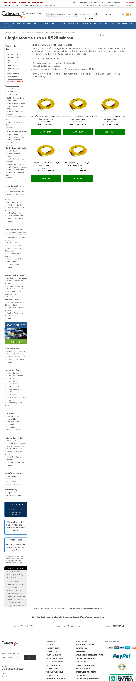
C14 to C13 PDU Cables (15, 413)
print (108, 31)
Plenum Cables (12, 391)
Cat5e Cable (11, 136)
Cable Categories (34, 15)
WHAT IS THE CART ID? (55, 656)
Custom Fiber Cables (14, 239)
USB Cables (10, 82)
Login (108, 14)
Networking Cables (11, 76)
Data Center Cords (13, 182)
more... (10, 113)
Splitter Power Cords (14, 196)
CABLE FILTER (51, 635)
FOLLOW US (80, 628)
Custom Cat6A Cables (14, 328)
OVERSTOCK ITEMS (54, 625)
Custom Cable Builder (13, 72)
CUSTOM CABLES (53, 621)
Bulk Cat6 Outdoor (13, 356)
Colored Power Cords (14, 177)
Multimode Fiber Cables (15, 215)
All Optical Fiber (12, 244)
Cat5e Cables (56, 23)
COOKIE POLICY (82, 642)
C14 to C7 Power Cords (15, 429)
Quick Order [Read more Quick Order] (129, 3)
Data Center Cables (83, 23)
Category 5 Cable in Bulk (16, 158)
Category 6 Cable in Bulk (16, 110)
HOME (48, 652)
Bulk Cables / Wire (11, 342)
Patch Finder (16, 506)
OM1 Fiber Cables (13, 223)
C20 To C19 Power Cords (16, 415)
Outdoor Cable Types (12, 255)
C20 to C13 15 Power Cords (17, 421)
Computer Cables (13, 399)
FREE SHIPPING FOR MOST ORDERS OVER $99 (22, 2)
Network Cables (9, 23)
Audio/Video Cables (12, 440)
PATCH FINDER (52, 615)
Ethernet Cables (12, 48)
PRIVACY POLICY (82, 635)
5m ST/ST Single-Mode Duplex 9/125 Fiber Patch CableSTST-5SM (46, 158)
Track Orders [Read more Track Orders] (116, 3)
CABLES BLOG (51, 649)
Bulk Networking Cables (15, 361)
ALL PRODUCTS (52, 632)
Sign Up (30, 624)
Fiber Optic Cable (12, 56)
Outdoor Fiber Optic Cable (16, 287)
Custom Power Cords (14, 331)
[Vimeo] (15, 643)
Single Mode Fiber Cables (16, 212)
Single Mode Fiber (12, 58)
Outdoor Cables (106, 23)
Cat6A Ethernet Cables (43, 23)
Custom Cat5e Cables (14, 323)
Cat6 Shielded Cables (15, 94)
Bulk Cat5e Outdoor (13, 348)
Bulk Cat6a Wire (12, 353)
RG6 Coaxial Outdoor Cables (17, 285)
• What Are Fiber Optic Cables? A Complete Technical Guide (14, 565)
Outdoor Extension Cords (16, 266)
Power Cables (11, 53)
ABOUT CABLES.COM (84, 611)
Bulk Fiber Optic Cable (14, 358)
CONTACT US (118, 592)
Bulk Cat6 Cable (12, 350)
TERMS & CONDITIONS (84, 632)
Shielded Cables (118, 23)
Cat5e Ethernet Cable (14, 133)
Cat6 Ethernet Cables (13, 45)
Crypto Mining (130, 23)
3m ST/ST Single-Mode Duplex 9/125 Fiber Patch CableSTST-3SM (110, 112)
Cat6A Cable (11, 120)
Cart (126, 14)
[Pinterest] (19, 643)
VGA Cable (11, 448)
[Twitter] (7, 643)
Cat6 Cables (30, 23)
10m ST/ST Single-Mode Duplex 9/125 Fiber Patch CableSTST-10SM (78, 158)
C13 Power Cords (13, 410)
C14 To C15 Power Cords (16, 418)
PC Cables (8, 383)
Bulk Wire (10, 364)
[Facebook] (3, 643)
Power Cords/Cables (12, 169)
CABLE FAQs (51, 618)
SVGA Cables (11, 445)
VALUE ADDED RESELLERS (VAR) (88, 621)
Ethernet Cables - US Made (15, 50)
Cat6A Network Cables (14, 117)
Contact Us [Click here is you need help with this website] (16, 481)
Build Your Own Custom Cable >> (84, 575)
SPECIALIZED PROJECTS (85, 639)
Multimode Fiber (12, 61)
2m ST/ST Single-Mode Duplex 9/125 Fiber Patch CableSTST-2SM (78, 112)
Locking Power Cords (14, 193)
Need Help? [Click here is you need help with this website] (16, 471)
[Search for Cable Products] (76, 15)
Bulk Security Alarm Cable (16, 374)
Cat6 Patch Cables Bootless (17, 102)
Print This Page (85, 654)
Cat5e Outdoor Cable (14, 150)
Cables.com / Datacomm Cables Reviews (88, 647)
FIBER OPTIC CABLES (54, 628)
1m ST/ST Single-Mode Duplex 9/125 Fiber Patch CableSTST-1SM (46, 112)
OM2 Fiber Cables (13, 225)
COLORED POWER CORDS (56, 645)
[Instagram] (11, 643)
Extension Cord (12, 67)
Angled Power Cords (14, 198)
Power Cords (20, 23)
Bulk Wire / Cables (13, 394)
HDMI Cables (95, 23)
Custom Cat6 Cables (14, 326)
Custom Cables (10, 320)
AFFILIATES (80, 618)
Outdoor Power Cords (14, 174)
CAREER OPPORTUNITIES (86, 625)
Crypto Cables (12, 459)
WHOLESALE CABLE (54, 639)
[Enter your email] (13, 624)
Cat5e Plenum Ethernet (15, 152)
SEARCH (49, 611)
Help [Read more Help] (105, 3)
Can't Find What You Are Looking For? (53, 575)
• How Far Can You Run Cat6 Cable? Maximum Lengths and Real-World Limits (15, 554)
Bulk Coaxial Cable (13, 366)
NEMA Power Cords (14, 185)
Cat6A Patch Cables (14, 122)
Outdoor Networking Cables (16, 261)
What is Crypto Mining (14, 462)
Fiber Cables (11, 242)
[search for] (64, 15)
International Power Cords (16, 179)
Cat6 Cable (11, 91)
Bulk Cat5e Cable (13, 345)
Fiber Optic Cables (69, 23)
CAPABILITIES (51, 642)
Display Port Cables (14, 451)
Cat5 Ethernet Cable (14, 155)
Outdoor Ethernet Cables (15, 258)
